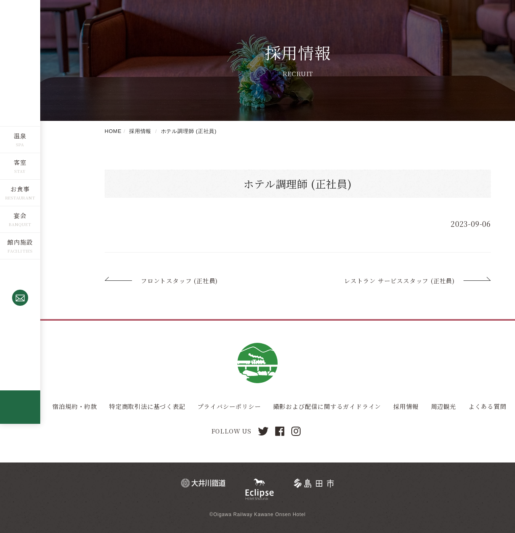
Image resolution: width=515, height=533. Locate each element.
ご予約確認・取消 (20, 377)
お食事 (19, 188)
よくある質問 (487, 406)
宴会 (20, 215)
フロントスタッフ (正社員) (179, 280)
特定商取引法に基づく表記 (147, 406)
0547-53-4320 (20, 277)
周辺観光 (443, 406)
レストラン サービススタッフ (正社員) (399, 280)
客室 (20, 162)
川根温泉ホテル (20, 63)
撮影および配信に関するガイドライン (327, 406)
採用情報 (405, 406)
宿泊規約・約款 (74, 406)
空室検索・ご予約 (20, 339)
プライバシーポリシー (229, 406)
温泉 (20, 135)
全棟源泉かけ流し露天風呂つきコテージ (20, 406)
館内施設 (20, 241)
